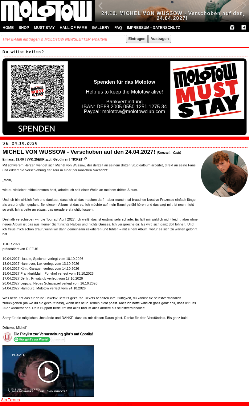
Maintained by (124, 404)
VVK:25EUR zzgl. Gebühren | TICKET (57, 159)
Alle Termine (10, 399)
